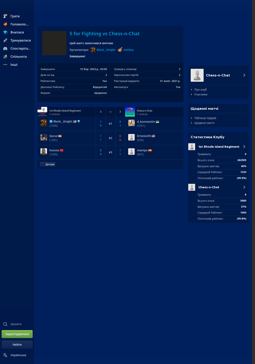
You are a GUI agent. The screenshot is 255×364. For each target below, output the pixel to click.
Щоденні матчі (204, 123)
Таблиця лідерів (205, 118)
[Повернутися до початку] (47, 164)
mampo (142, 150)
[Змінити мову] (17, 355)
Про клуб (200, 89)
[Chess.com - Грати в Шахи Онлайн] (17, 7)
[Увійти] (17, 345)
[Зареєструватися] (17, 334)
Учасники (200, 94)
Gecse (53, 136)
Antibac (126, 49)
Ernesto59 (144, 136)
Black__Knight (103, 49)
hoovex (54, 150)
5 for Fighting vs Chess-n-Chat (105, 33)
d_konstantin (146, 121)
